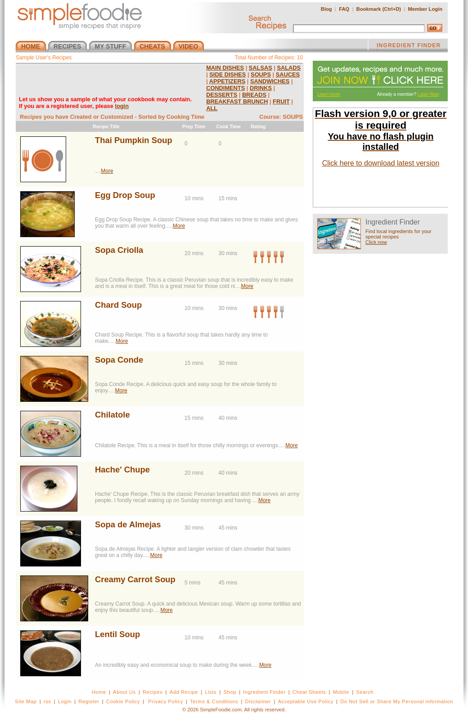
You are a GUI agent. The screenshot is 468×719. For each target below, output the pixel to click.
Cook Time (228, 126)
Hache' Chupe (122, 469)
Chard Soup (118, 305)
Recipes (152, 692)
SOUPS (261, 74)
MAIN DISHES (225, 67)
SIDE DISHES (227, 74)
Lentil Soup (117, 634)
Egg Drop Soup (125, 195)
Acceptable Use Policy (305, 701)
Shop (230, 692)
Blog (326, 9)
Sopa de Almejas (128, 524)
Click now (376, 242)
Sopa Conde (119, 359)
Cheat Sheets (309, 692)
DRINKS (261, 88)
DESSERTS (221, 94)
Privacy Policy (165, 701)
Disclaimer (258, 701)
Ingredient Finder (264, 692)
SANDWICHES (269, 81)
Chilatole (112, 414)
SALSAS (260, 67)
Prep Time (193, 126)
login (122, 106)
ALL (211, 108)
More (107, 171)
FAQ (344, 9)
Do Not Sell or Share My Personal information (396, 701)
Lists (210, 692)
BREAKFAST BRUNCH (237, 101)
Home (99, 692)
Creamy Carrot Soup (135, 579)
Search (365, 692)
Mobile (341, 692)
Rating (258, 126)
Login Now (428, 94)
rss (47, 701)
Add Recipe (184, 692)
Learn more (328, 94)
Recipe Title (106, 126)
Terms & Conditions (214, 701)
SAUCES (288, 74)
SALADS (289, 67)
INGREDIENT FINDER (409, 46)
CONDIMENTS (225, 88)
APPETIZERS (227, 81)
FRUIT (281, 101)
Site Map (26, 701)
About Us (124, 692)
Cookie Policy (123, 701)
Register (88, 701)
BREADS (254, 94)
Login (65, 701)
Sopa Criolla (119, 250)
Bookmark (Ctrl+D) (378, 9)
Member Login (425, 9)
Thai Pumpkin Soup (133, 140)
